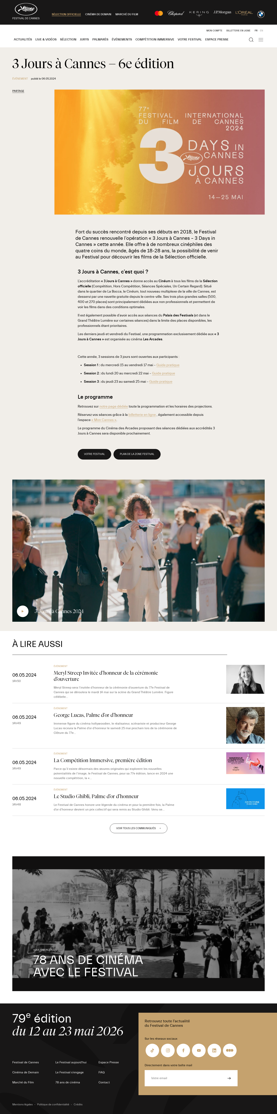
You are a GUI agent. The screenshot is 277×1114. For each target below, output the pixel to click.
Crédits (78, 1104)
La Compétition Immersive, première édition (103, 760)
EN (261, 30)
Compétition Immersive (154, 39)
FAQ (101, 1072)
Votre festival (190, 39)
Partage (18, 91)
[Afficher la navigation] (261, 39)
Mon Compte (214, 30)
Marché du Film (23, 1082)
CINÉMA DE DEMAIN (98, 14)
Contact (104, 1082)
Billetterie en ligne (238, 30)
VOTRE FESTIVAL (94, 454)
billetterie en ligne (142, 415)
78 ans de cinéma (67, 1082)
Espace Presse (217, 39)
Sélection (68, 39)
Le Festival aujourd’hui (71, 1062)
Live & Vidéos (46, 39)
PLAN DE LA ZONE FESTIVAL (137, 454)
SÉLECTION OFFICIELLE (66, 14)
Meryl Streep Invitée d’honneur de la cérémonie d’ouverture (106, 676)
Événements (122, 39)
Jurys (84, 39)
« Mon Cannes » (103, 420)
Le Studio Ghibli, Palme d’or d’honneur (96, 796)
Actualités (23, 39)
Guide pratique (167, 365)
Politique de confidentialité (53, 1104)
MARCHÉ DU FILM (126, 14)
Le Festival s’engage (69, 1072)
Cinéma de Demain (25, 1072)
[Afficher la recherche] (251, 40)
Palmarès (100, 39)
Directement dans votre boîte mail (168, 1065)
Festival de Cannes (25, 1062)
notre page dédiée (113, 406)
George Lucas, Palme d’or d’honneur (93, 715)
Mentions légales (22, 1104)
